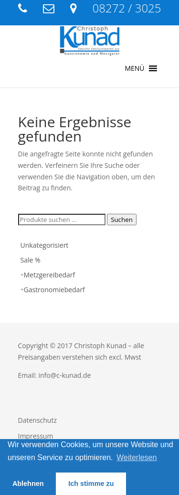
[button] (134, 68)
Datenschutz (37, 420)
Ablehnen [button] (28, 483)
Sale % (31, 259)
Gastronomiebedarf (54, 289)
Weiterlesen (136, 457)
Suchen (122, 219)
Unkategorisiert (45, 245)
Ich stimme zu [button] (91, 483)
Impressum (35, 435)
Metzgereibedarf (49, 274)
